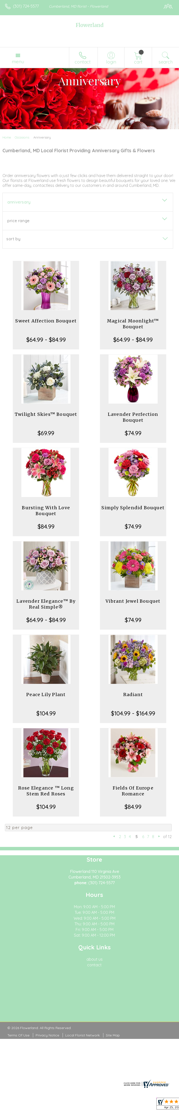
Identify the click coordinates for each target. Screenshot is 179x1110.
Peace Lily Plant (46, 694)
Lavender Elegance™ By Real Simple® (45, 604)
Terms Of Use (18, 1035)
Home (6, 137)
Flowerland (89, 25)
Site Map (113, 1035)
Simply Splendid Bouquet (133, 507)
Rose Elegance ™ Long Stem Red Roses (46, 791)
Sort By (13, 238)
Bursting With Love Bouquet (46, 510)
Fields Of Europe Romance (133, 791)
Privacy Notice (47, 1035)
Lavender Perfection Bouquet (133, 417)
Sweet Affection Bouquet (46, 321)
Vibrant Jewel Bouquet (133, 601)
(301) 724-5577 (26, 6)
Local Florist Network (82, 1035)
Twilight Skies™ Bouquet (46, 414)
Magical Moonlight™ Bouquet (133, 324)
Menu (18, 61)
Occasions (22, 137)
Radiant (133, 694)
